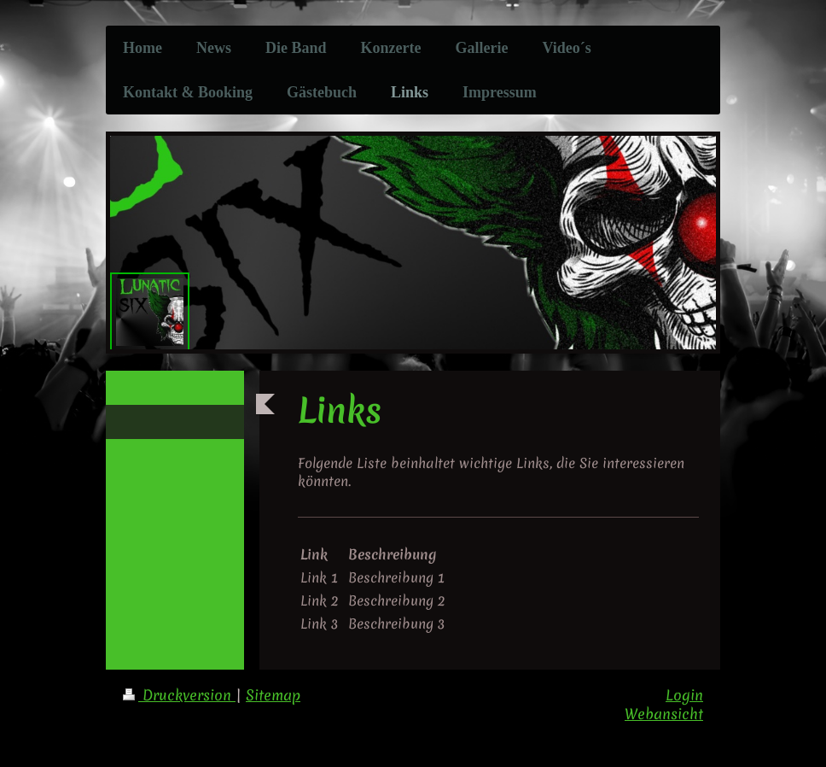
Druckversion (179, 695)
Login (684, 695)
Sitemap (273, 695)
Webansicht (664, 714)
